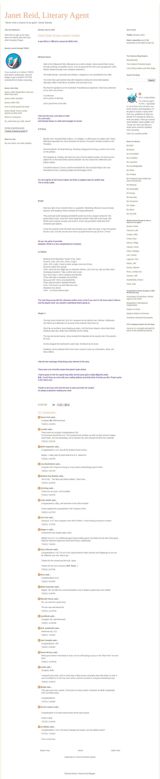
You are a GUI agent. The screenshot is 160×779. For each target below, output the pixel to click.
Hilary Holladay (133, 251)
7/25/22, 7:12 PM (48, 524)
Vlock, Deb (131, 284)
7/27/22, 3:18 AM (48, 722)
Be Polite (130, 170)
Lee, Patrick (132, 255)
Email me (150, 43)
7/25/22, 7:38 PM (48, 544)
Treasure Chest (79, 509)
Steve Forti (45, 417)
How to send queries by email (17, 107)
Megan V (44, 529)
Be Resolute (132, 197)
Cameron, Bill (132, 230)
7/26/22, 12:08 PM (48, 662)
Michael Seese (47, 599)
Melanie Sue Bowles (50, 476)
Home (80, 750)
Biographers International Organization (137, 304)
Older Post (115, 750)
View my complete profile (137, 133)
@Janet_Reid (139, 35)
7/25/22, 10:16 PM (48, 611)
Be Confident (132, 158)
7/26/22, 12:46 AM (48, 623)
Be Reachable (132, 189)
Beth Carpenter (47, 447)
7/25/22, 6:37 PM (48, 512)
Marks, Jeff (131, 263)
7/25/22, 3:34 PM (48, 459)
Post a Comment (48, 739)
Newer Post (45, 750)
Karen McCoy (47, 652)
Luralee (44, 429)
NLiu (43, 575)
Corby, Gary (132, 239)
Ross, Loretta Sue (134, 272)
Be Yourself (131, 214)
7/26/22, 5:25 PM (48, 682)
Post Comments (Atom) (85, 757)
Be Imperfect (132, 162)
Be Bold (130, 145)
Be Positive (131, 174)
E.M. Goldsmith (47, 628)
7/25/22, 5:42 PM (48, 495)
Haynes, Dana (133, 247)
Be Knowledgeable (134, 166)
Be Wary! (130, 210)
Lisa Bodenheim (48, 464)
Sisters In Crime (133, 309)
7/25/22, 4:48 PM (48, 483)
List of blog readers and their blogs (141, 68)
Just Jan (44, 517)
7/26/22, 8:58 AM (48, 647)
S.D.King (44, 488)
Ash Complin (46, 640)
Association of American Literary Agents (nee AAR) (140, 297)
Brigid (43, 687)
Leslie (43, 667)
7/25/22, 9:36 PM (48, 593)
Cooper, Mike (132, 234)
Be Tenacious (132, 201)
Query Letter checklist (14, 98)
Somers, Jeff (132, 276)
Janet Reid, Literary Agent (47, 15)
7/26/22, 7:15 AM (48, 635)
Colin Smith (46, 500)
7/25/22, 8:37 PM (48, 569)
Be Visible (131, 205)
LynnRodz (45, 616)
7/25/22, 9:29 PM (48, 581)
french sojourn (47, 707)
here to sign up (15, 35)
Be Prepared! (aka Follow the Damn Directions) (139, 179)
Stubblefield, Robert (135, 280)
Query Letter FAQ (12, 102)
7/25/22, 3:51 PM (48, 471)
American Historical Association (140, 317)
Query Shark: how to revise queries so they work (16, 112)
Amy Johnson (47, 549)
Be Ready (131, 193)
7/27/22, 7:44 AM (48, 734)
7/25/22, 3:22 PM (48, 441)
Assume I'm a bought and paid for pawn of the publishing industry (141, 329)
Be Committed (133, 154)
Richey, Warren (133, 267)
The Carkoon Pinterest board (139, 64)
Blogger (92, 773)
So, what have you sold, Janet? (18, 121)
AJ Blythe (45, 727)
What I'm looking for (13, 117)
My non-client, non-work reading (18, 143)
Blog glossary (132, 60)
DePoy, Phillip (132, 243)
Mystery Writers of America (138, 313)
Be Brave (130, 150)
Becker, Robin (132, 226)
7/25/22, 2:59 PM (48, 424)
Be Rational (131, 185)
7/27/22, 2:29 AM (48, 702)
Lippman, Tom (132, 259)
